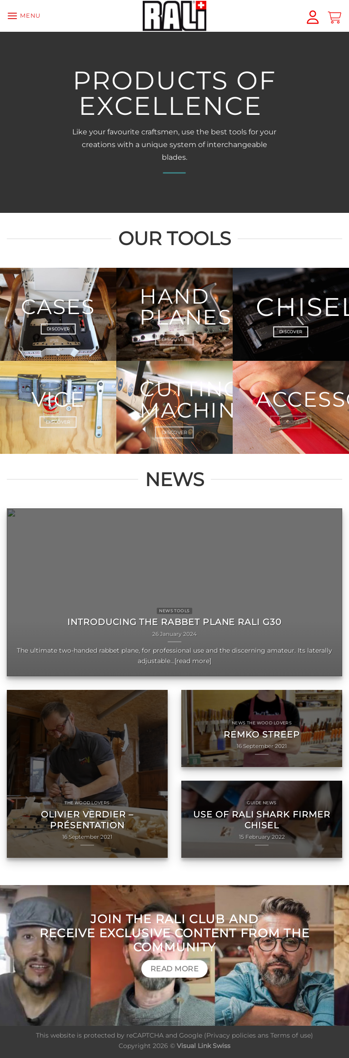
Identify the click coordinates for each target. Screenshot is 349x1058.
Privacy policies (231, 1035)
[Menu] (23, 16)
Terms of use (290, 1035)
